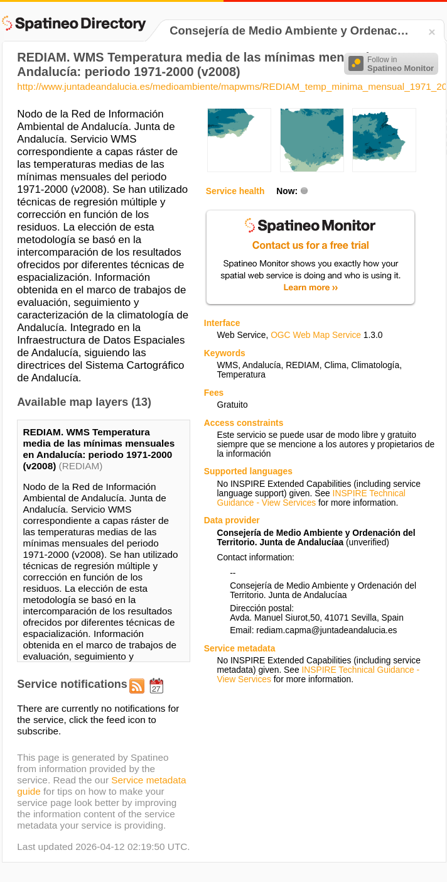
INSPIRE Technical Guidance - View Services (311, 498)
